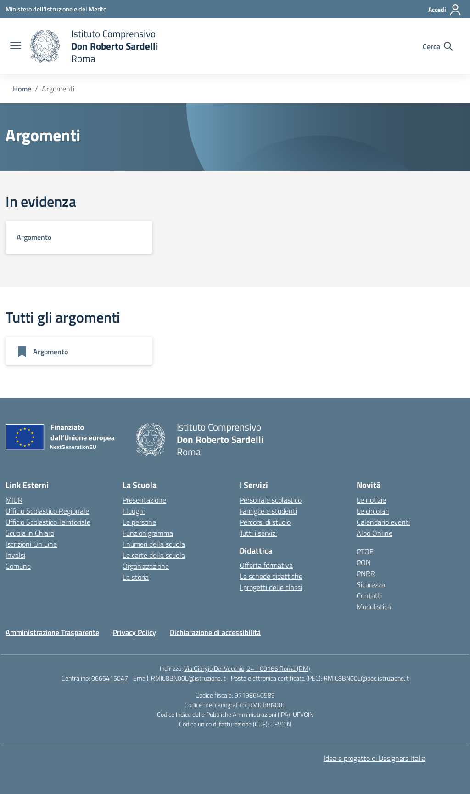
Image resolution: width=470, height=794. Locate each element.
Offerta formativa (266, 565)
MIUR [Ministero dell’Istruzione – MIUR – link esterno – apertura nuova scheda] (14, 499)
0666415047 (109, 678)
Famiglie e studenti (268, 510)
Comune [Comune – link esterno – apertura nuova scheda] (18, 566)
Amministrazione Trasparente (52, 632)
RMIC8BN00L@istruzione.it (188, 678)
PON (364, 562)
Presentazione (144, 499)
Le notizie (371, 499)
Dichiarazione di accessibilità (215, 632)
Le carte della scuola (154, 555)
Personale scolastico (271, 499)
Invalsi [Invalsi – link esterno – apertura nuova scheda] (15, 555)
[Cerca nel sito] (437, 46)
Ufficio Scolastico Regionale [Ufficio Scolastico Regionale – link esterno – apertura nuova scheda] (47, 510)
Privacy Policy (134, 632)
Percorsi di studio (265, 521)
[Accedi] (444, 9)
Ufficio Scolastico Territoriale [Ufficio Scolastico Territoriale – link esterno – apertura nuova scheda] (48, 521)
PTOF (365, 551)
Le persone (139, 521)
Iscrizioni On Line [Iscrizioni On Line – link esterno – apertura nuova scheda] (31, 544)
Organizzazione (146, 566)
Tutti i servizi (258, 533)
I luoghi (134, 510)
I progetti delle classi (271, 587)
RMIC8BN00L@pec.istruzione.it (366, 678)
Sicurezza (371, 584)
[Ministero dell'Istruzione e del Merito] (56, 9)
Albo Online (374, 533)
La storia (136, 577)
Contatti (369, 595)
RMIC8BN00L (266, 704)
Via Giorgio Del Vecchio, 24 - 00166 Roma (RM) (247, 668)
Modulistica (374, 606)
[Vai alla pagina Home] (22, 88)
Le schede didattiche (271, 576)
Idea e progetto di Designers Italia (374, 758)
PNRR (366, 573)
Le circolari (373, 510)
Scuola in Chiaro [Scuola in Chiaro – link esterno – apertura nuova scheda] (30, 533)
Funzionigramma (148, 533)
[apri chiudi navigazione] (15, 46)
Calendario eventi (383, 521)
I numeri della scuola (154, 544)
